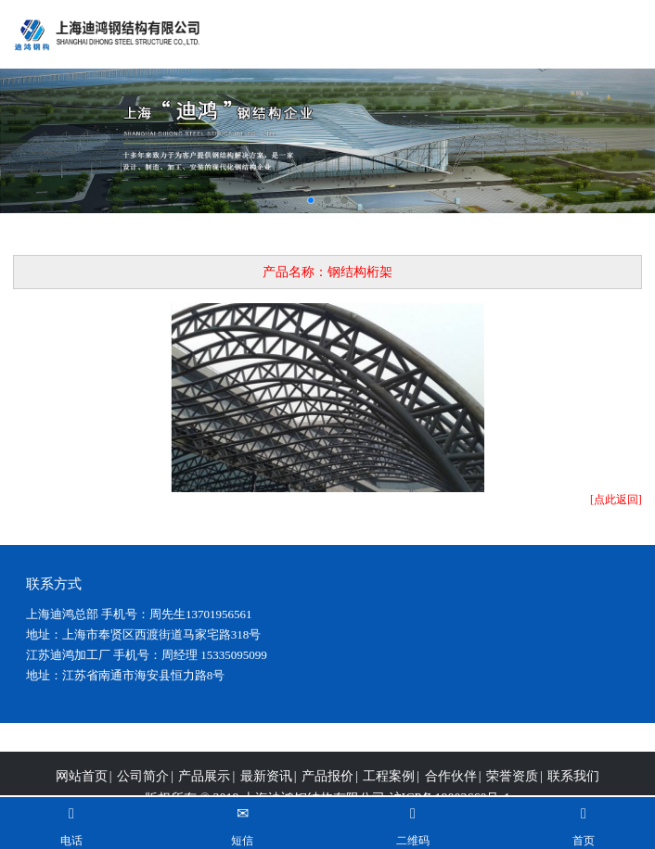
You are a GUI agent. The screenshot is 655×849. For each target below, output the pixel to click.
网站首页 (82, 788)
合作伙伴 (451, 788)
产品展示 (204, 788)
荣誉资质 (512, 788)
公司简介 (143, 788)
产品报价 (327, 788)
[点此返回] (616, 499)
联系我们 (573, 788)
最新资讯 (266, 788)
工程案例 (389, 788)
